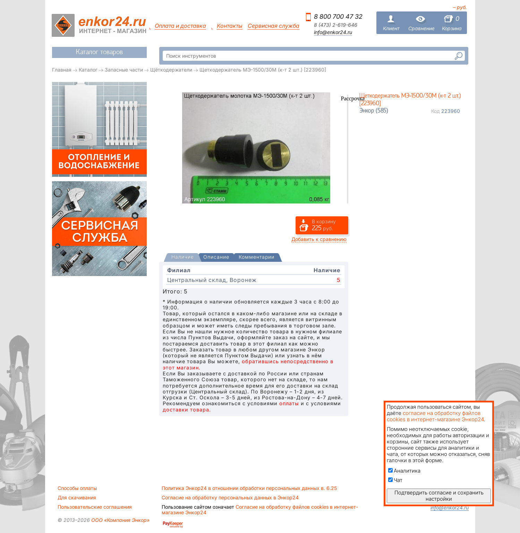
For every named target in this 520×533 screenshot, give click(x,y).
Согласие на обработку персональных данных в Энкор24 (230, 497)
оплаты (289, 403)
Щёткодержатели (171, 70)
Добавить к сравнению (319, 239)
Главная (61, 70)
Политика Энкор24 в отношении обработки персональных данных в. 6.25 (249, 488)
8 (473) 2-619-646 (335, 25)
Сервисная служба (273, 26)
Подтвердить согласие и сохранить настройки (439, 495)
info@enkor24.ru (333, 32)
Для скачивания (77, 497)
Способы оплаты (77, 488)
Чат (395, 480)
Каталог (88, 70)
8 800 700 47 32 (338, 16)
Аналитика (404, 470)
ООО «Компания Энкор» (120, 520)
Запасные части (124, 70)
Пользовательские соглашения (95, 507)
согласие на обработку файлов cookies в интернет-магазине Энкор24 (435, 416)
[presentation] (183, 257)
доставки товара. (187, 410)
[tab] (183, 257)
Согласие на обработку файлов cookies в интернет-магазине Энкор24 (260, 510)
